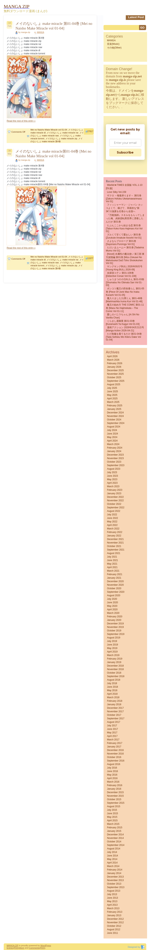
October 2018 (114, 672)
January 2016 (114, 788)
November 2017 (115, 711)
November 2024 (115, 416)
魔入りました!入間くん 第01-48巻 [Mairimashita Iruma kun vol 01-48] (124, 300)
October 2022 (114, 504)
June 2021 (112, 560)
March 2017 (113, 739)
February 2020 (114, 616)
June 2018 (112, 686)
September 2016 (115, 760)
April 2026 (112, 356)
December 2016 (115, 750)
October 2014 (114, 841)
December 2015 (115, 792)
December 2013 (115, 876)
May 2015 (112, 817)
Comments (34, 948)
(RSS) (16, 948)
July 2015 (112, 810)
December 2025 (115, 370)
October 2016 (114, 757)
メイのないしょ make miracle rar (62, 132)
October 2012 (114, 926)
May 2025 (112, 395)
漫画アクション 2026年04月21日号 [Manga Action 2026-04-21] (125, 329)
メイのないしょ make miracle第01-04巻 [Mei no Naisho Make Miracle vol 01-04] (53, 153)
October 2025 (114, 377)
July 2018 (112, 683)
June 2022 (112, 518)
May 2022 (112, 521)
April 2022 (112, 525)
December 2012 (115, 919)
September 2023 (115, 465)
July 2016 (112, 767)
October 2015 (114, 799)
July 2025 (112, 388)
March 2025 (113, 402)
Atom (21, 948)
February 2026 (114, 363)
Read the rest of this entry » (21, 121)
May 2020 (112, 606)
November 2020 (115, 585)
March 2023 (113, 486)
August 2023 (113, 468)
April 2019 (112, 651)
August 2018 (113, 679)
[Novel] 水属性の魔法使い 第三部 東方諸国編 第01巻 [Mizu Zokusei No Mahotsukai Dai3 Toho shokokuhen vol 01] (125, 259)
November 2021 (115, 542)
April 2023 (112, 483)
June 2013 (112, 897)
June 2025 (112, 391)
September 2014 (115, 845)
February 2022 (114, 532)
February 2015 (114, 827)
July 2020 (112, 599)
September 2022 (115, 507)
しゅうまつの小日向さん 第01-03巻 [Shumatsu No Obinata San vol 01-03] (125, 282)
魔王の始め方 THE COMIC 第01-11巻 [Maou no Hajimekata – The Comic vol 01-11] (125, 308)
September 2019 (115, 634)
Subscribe (125, 152)
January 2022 (114, 535)
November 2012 (115, 922)
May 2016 (112, 774)
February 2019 (114, 658)
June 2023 (112, 476)
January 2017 (114, 746)
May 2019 (112, 648)
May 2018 (112, 690)
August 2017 (113, 722)
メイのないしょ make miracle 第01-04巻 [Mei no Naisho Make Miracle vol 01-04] (53, 25)
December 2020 (115, 581)
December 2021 (115, 539)
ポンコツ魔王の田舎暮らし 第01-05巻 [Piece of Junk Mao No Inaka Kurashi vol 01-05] (125, 291)
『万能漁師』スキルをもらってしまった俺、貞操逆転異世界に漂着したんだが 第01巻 (125, 218)
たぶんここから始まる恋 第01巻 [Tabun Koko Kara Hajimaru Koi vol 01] (124, 228)
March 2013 (113, 908)
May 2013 (112, 901)
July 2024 (112, 430)
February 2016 (114, 785)
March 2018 (113, 697)
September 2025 (115, 381)
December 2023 (115, 454)
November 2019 (115, 627)
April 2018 (112, 694)
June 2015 (112, 813)
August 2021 (113, 553)
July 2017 (112, 725)
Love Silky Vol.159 (116, 192)
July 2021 (112, 556)
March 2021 (113, 570)
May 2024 (112, 437)
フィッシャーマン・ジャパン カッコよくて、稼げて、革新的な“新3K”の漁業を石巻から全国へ (124, 208)
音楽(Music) (113, 44)
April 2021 (112, 567)
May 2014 (112, 859)
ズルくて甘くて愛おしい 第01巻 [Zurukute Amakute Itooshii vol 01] (123, 236)
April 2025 (112, 398)
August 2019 (113, 637)
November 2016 (115, 753)
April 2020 (112, 609)
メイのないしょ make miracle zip (61, 138)
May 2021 (112, 563)
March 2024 (113, 444)
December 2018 (115, 665)
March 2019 (113, 655)
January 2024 (114, 451)
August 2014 (113, 848)
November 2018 (115, 669)
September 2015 (115, 803)
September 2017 (115, 718)
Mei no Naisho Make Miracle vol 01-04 (48, 130)
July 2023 (112, 472)
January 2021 (114, 577)
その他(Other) (114, 47)
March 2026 (113, 359)
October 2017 (114, 715)
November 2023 (115, 458)
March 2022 (113, 528)
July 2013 (112, 894)
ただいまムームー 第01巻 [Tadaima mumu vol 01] (125, 249)
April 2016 (112, 778)
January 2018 (114, 704)
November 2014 (115, 838)
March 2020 (113, 613)
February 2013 (114, 912)
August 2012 (113, 929)
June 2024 (112, 433)
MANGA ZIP (12, 945)
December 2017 (115, 708)
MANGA (40, 32)
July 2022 (112, 514)
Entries (10, 948)
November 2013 (115, 880)
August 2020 (113, 595)
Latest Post (136, 17)
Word (43, 945)
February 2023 (114, 490)
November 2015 (115, 795)
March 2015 (113, 824)
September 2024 (115, 423)
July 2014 (112, 852)
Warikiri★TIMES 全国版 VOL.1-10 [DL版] (124, 187)
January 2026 (114, 367)
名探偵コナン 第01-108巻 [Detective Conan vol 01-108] (121, 274)
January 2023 (114, 493)
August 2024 (113, 426)
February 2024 (114, 447)
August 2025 (113, 384)
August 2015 (113, 806)
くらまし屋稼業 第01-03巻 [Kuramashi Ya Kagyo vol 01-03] (122, 322)
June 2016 (112, 771)
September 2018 (115, 676)
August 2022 (113, 511)
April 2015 (112, 820)
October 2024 (114, 419)
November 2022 (115, 500)
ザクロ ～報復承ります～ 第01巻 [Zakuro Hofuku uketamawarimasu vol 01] (124, 198)
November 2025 (115, 374)
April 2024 (112, 440)
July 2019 (112, 641)
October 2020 (114, 588)
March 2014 (113, 866)
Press (48, 945)
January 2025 (114, 409)
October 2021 (114, 546)
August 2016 (113, 764)
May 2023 (112, 479)
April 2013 (112, 905)
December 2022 (115, 497)
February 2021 (114, 574)
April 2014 (112, 862)
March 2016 (113, 781)
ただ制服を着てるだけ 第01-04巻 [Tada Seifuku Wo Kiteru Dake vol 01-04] (124, 336)
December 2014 (115, 834)
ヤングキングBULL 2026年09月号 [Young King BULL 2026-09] (124, 268)
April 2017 (112, 736)
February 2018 (114, 701)
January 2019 (114, 662)
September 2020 (115, 592)
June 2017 (112, 729)
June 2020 (112, 602)
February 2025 (114, 405)
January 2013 (114, 915)
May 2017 (112, 732)
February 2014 (114, 869)
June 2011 (112, 933)
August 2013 (113, 890)
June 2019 (112, 644)
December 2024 (115, 412)
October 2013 (114, 883)
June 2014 (112, 855)
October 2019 (114, 630)
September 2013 (115, 887)
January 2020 (114, 620)
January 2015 (114, 831)
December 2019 (115, 623)
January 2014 (114, 873)
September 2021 (115, 549)
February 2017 (114, 743)
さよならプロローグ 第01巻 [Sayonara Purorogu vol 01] (121, 243)
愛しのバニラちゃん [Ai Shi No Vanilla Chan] (122, 316)
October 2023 (114, 461)
